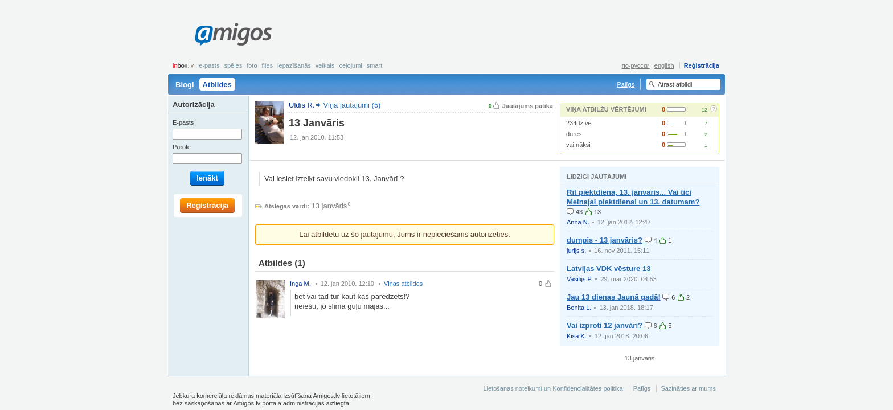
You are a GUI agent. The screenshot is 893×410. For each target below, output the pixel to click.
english (664, 65)
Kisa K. (577, 336)
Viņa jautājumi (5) (352, 105)
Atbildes (217, 84)
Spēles (233, 65)
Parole (182, 147)
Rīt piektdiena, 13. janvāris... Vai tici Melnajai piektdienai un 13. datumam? (633, 197)
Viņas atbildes (403, 283)
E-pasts (209, 65)
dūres (574, 133)
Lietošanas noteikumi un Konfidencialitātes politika (552, 388)
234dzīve (579, 123)
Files (267, 65)
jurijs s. (576, 250)
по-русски (636, 65)
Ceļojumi (350, 65)
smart (375, 65)
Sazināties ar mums (688, 388)
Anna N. (578, 222)
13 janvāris (329, 206)
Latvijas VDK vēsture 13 (608, 268)
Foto (252, 65)
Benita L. (579, 307)
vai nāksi (578, 144)
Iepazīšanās (294, 65)
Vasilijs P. (579, 279)
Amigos (233, 34)
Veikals (325, 65)
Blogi (184, 84)
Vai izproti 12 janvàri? (604, 325)
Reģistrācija (701, 65)
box (183, 65)
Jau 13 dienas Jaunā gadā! (614, 297)
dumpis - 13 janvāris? (604, 240)
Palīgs (625, 84)
